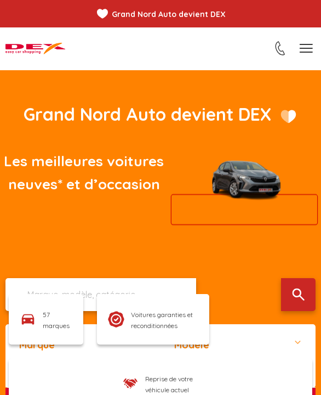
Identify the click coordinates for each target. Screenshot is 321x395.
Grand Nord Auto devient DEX (169, 14)
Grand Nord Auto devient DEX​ (147, 114)
